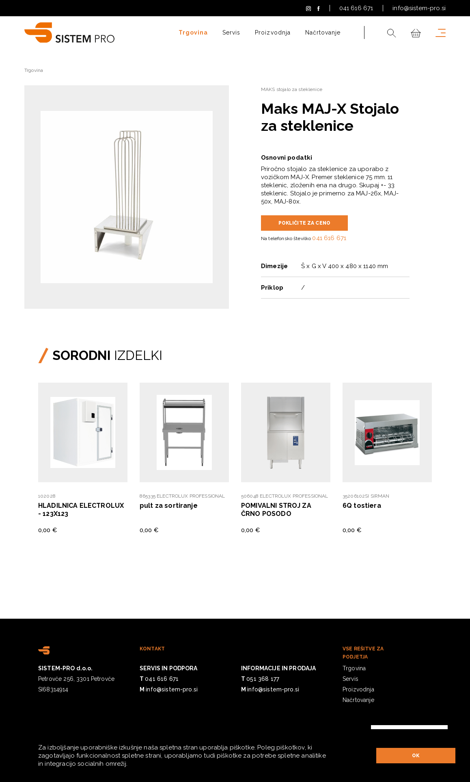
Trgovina (193, 32)
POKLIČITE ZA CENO (304, 223)
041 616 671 (356, 8)
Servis (231, 32)
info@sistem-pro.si (419, 8)
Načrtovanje (323, 32)
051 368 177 (262, 679)
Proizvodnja (273, 32)
